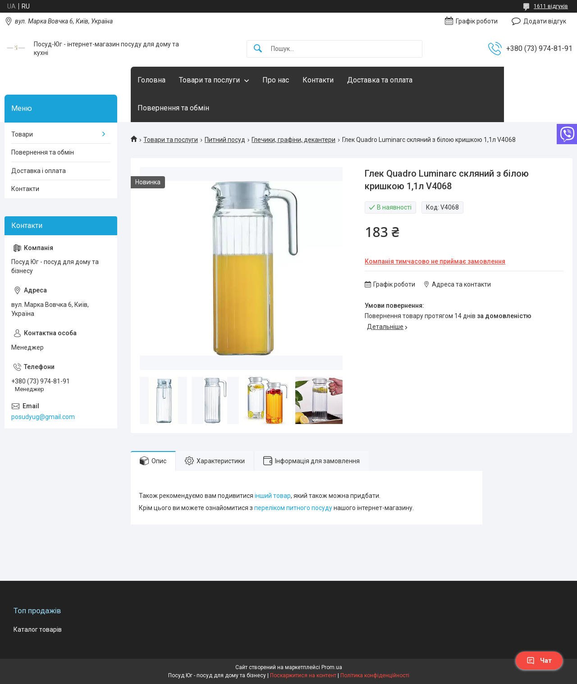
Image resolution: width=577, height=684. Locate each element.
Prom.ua (331, 667)
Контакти (318, 80)
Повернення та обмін (173, 108)
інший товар (273, 495)
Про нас (275, 80)
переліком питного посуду (293, 507)
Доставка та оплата (379, 80)
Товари (22, 134)
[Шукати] (258, 49)
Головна (151, 80)
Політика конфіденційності (374, 675)
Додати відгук (544, 21)
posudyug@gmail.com (43, 416)
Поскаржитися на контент (303, 675)
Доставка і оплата (38, 170)
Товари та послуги (209, 80)
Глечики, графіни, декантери (293, 139)
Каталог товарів (38, 629)
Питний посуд (225, 139)
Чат (539, 661)
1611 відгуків (551, 6)
